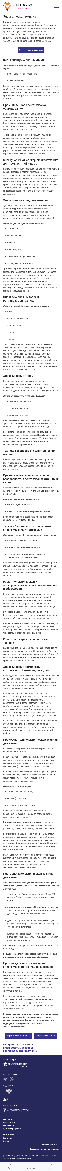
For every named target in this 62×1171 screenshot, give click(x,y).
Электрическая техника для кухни (20, 1051)
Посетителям (9, 1122)
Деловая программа (12, 1129)
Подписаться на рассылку (49, 1144)
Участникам (8, 1126)
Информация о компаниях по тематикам (43, 1149)
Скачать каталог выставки (31, 50)
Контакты (51, 1166)
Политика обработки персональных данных (17, 1158)
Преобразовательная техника (18, 1044)
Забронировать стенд (45, 1035)
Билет (10, 1166)
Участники (31, 1166)
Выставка (7, 1119)
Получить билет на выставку (18, 1035)
